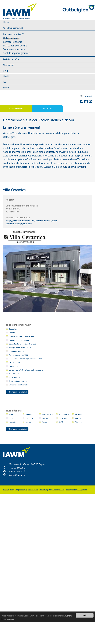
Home (6, 22)
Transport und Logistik (18, 381)
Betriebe (47, 108)
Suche (6, 87)
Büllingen (30, 414)
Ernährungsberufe (16, 351)
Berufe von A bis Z (13, 34)
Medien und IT (15, 373)
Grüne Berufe (14, 362)
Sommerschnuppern (14, 49)
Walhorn (78, 422)
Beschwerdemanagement (76, 489)
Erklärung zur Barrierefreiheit (52, 489)
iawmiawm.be (17, 474)
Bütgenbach (64, 414)
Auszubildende (16, 108)
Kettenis (12, 422)
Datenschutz (33, 489)
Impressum (20, 489)
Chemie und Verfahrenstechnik (21, 336)
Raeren (45, 422)
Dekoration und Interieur (19, 340)
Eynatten (29, 418)
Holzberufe (13, 366)
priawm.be (78, 166)
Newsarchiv (8, 64)
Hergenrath (63, 418)
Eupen (11, 418)
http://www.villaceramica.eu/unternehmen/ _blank (31, 220)
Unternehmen (11, 38)
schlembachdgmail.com (19, 223)
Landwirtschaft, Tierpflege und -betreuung (26, 370)
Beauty (12, 333)
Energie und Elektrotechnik (20, 347)
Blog (5, 70)
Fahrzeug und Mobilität (18, 355)
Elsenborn (79, 414)
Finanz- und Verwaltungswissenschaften (25, 359)
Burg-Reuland (47, 414)
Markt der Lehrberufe (15, 45)
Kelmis (78, 418)
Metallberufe (14, 377)
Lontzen (29, 422)
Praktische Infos (11, 59)
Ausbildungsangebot (13, 27)
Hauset (45, 418)
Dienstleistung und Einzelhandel (22, 344)
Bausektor (13, 329)
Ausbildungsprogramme (16, 53)
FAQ (5, 81)
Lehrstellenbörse (12, 41)
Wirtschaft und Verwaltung (20, 385)
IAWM (6, 76)
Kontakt (88, 95)
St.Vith (61, 422)
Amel (11, 414)
